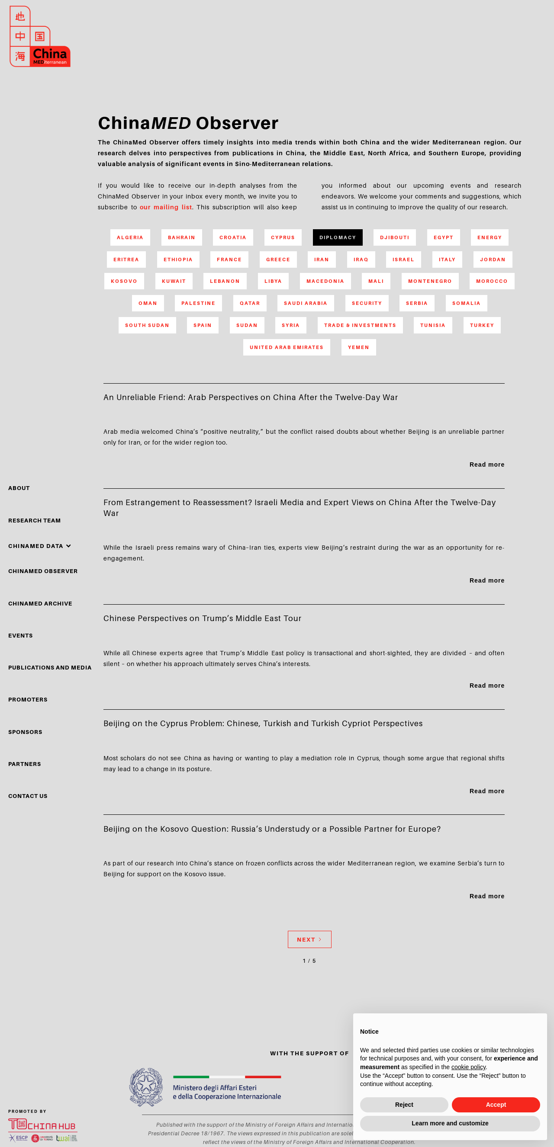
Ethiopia (178, 259)
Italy (447, 259)
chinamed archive (40, 603)
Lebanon (225, 281)
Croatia (233, 237)
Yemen (359, 347)
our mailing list (166, 207)
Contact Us (28, 795)
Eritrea (126, 259)
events (20, 635)
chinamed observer (43, 570)
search (515, 39)
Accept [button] (496, 1104)
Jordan (493, 259)
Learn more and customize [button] (450, 1123)
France (229, 259)
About (19, 487)
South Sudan (147, 325)
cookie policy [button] (468, 1067)
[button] (39, 546)
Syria (291, 325)
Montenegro (430, 281)
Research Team (34, 520)
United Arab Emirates (287, 347)
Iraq (361, 259)
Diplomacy (337, 237)
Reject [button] (404, 1104)
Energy (489, 237)
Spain (202, 325)
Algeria (130, 237)
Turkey (482, 325)
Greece (278, 259)
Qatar (250, 303)
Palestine (198, 303)
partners (24, 763)
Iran (321, 259)
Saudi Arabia (306, 303)
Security (367, 303)
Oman (148, 303)
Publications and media (50, 667)
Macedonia (325, 281)
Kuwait (174, 281)
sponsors (25, 731)
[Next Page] (310, 939)
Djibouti (394, 237)
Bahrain (182, 237)
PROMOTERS (28, 699)
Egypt (444, 237)
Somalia (466, 303)
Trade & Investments (360, 325)
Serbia (417, 303)
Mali (376, 281)
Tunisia (433, 325)
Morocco (492, 281)
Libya (273, 281)
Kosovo (124, 281)
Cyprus (283, 237)
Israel (404, 259)
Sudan (247, 325)
